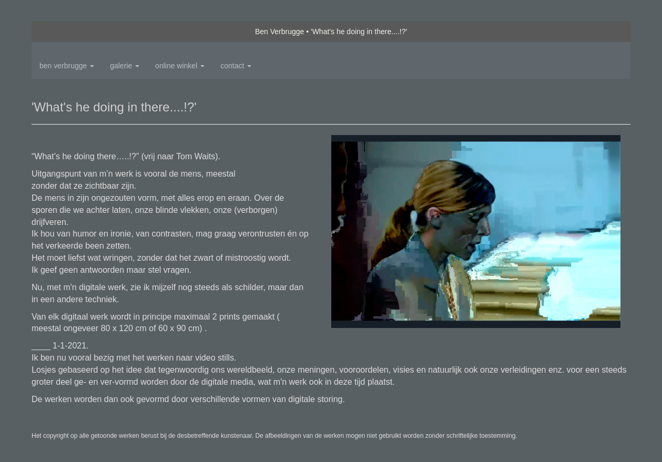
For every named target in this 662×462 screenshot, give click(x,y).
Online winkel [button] (180, 65)
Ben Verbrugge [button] (66, 65)
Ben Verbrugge (279, 31)
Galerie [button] (124, 65)
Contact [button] (235, 65)
